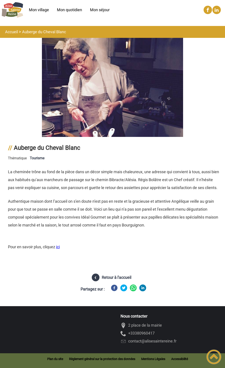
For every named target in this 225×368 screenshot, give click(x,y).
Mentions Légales (153, 359)
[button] (214, 357)
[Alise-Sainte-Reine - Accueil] (12, 10)
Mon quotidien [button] (69, 9)
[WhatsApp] (133, 287)
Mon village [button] (39, 9)
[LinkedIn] (142, 287)
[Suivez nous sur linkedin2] (216, 10)
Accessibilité (179, 359)
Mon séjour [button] (100, 9)
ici (58, 247)
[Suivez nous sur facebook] (207, 10)
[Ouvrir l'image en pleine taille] (112, 132)
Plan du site (55, 359)
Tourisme (37, 158)
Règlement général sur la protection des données (102, 359)
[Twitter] (124, 287)
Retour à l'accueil (116, 277)
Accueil (11, 31)
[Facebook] (114, 288)
